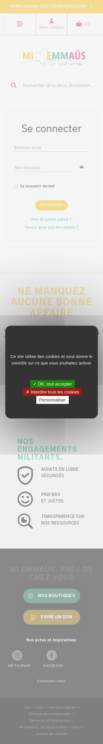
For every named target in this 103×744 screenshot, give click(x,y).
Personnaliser (52, 400)
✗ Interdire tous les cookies (52, 391)
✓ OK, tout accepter (52, 383)
